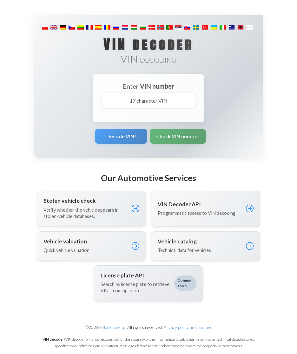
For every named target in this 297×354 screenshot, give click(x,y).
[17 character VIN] (148, 100)
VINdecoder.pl (113, 327)
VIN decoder (148, 45)
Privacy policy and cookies (187, 327)
